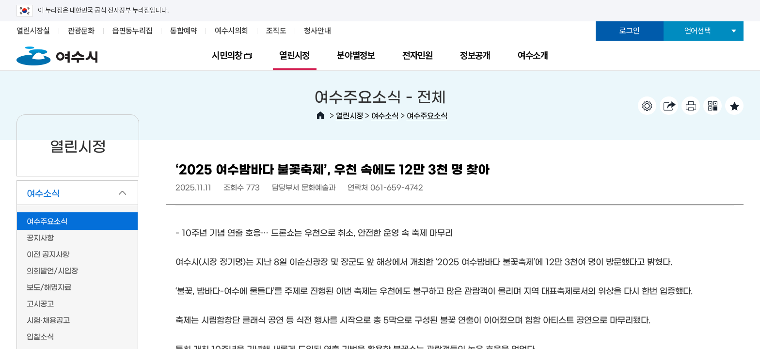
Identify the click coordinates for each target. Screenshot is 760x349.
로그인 (629, 30)
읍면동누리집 (132, 30)
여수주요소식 (427, 115)
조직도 (276, 30)
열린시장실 (33, 30)
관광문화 (81, 30)
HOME (320, 115)
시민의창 (225, 60)
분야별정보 (356, 55)
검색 (690, 54)
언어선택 (697, 30)
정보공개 (475, 55)
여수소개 (533, 55)
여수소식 (384, 115)
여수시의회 (231, 30)
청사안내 (317, 30)
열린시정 (294, 55)
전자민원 (417, 55)
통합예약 (183, 30)
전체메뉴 (726, 54)
